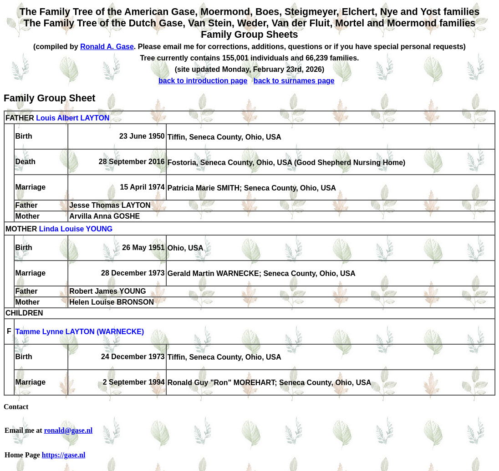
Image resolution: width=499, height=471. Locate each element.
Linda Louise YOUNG (76, 229)
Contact (16, 407)
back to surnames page (294, 81)
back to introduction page (203, 81)
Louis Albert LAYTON (72, 118)
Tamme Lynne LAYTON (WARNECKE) (79, 332)
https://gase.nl (64, 455)
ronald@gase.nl (68, 430)
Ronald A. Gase (107, 46)
